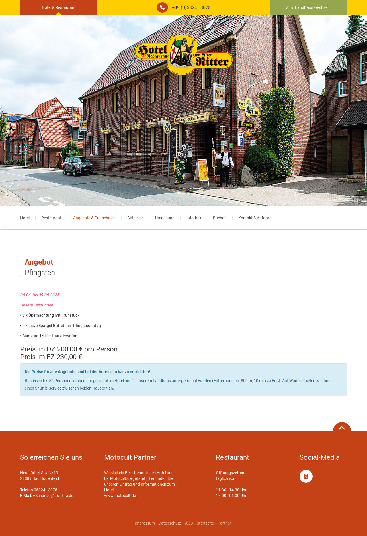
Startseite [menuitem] (205, 523)
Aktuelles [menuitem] (135, 218)
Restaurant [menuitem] (51, 218)
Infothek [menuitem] (193, 218)
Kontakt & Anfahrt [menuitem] (254, 218)
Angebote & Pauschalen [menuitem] (94, 218)
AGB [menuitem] (189, 523)
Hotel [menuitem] (25, 218)
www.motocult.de (120, 495)
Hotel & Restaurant (59, 7)
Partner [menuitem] (224, 523)
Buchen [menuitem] (220, 218)
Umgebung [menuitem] (165, 218)
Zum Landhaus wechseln (308, 7)
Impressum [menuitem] (145, 523)
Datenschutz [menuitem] (170, 523)
